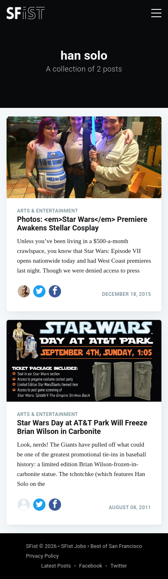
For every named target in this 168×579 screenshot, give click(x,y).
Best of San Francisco (116, 546)
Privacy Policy (42, 556)
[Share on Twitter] (39, 291)
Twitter (118, 566)
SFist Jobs (73, 546)
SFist (32, 546)
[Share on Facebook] (55, 291)
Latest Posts (56, 566)
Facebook (90, 566)
